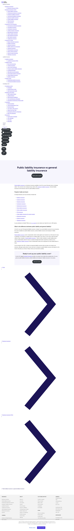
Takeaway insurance (12, 54)
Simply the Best (11, 103)
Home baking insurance (22, 208)
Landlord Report (11, 95)
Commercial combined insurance (14, 25)
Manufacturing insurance (13, 32)
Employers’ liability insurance (23, 241)
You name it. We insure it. (13, 108)
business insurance (28, 256)
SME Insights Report (12, 94)
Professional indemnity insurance (14, 13)
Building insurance (11, 76)
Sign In (4, 144)
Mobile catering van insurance (14, 46)
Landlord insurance (6, 56)
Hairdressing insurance (21, 205)
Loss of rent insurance (12, 67)
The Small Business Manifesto (14, 98)
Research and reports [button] (9, 92)
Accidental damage (11, 70)
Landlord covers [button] (8, 62)
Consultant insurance (12, 27)
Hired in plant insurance (12, 51)
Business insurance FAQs (13, 8)
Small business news (12, 89)
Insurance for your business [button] (11, 24)
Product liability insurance (13, 19)
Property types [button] (8, 78)
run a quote (33, 223)
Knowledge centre (6, 83)
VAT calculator (10, 118)
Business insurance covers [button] (10, 9)
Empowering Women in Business (14, 111)
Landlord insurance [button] (9, 59)
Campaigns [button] (7, 102)
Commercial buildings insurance (14, 16)
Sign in (5, 127)
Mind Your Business (12, 113)
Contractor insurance (21, 203)
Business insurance (6, 4)
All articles (10, 87)
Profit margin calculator (12, 116)
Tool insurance (11, 22)
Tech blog (10, 119)
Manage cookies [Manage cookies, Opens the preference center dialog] (32, 527)
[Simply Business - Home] (4, 2)
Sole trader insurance (12, 37)
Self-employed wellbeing (13, 97)
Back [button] (4, 149)
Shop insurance (11, 21)
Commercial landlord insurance (14, 81)
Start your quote (37, 175)
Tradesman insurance (12, 38)
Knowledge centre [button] (9, 86)
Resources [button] (7, 114)
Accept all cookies (41, 527)
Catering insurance (11, 45)
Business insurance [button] (9, 6)
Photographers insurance (13, 49)
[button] (37, 146)
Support (4, 123)
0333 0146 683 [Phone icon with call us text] (6, 135)
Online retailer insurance (13, 33)
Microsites (10, 121)
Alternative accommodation (13, 72)
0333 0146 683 (6, 130)
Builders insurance (11, 43)
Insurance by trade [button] (9, 40)
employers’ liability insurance (43, 186)
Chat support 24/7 (7, 133)
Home (3, 267)
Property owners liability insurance (15, 68)
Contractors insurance (12, 29)
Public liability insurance (12, 11)
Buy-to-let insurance (12, 64)
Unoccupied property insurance (14, 73)
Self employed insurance (13, 35)
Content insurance (11, 65)
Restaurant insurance (21, 216)
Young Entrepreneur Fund (13, 105)
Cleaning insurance (12, 48)
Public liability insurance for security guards (26, 214)
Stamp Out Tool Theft (12, 110)
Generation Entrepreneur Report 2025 (15, 100)
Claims (4, 124)
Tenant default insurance (13, 75)
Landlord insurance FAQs (13, 60)
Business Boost (11, 106)
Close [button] (4, 153)
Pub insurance (20, 212)
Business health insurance (13, 17)
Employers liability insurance (13, 14)
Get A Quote (5, 138)
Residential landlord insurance (14, 80)
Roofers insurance (20, 218)
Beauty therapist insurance (13, 41)
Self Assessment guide (12, 90)
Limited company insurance (13, 30)
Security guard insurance (13, 53)
